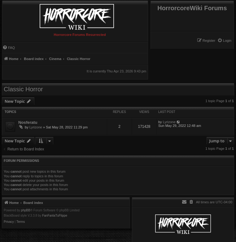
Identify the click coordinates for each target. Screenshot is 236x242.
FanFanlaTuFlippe (54, 215)
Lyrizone (35, 127)
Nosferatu (27, 122)
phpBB (25, 210)
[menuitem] (224, 40)
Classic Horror (23, 89)
